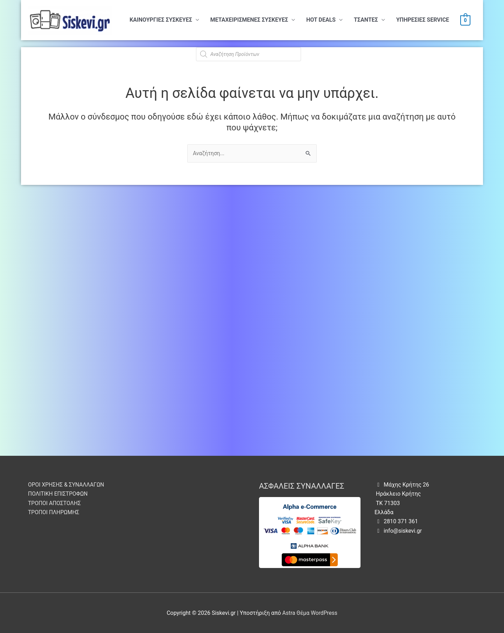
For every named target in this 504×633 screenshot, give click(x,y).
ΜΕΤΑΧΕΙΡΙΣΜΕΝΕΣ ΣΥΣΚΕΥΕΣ (249, 19)
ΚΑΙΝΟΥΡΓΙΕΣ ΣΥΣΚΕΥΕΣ (161, 19)
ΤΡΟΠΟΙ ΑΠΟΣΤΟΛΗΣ (55, 503)
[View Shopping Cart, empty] (465, 20)
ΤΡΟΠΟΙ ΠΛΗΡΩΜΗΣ (54, 512)
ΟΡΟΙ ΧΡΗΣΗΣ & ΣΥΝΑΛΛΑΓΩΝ (67, 484)
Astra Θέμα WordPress (310, 613)
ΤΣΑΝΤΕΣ (366, 19)
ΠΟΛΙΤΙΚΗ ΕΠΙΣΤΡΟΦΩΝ (58, 493)
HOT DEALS (321, 19)
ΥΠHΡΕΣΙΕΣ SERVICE (422, 19)
